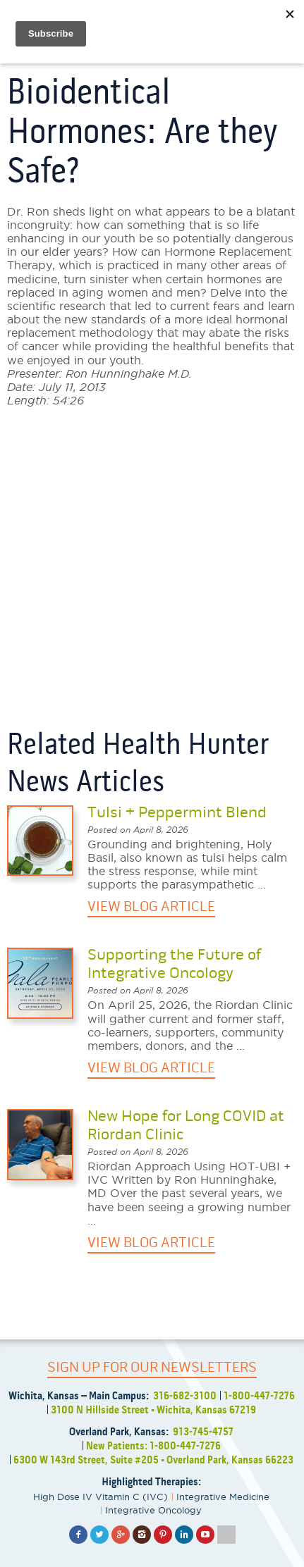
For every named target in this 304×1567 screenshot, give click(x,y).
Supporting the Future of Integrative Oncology (174, 964)
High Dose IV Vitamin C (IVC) (100, 1496)
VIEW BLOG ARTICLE (151, 906)
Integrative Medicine (222, 1496)
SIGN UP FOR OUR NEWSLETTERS (152, 1367)
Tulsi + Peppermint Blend (177, 812)
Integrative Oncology (153, 1510)
